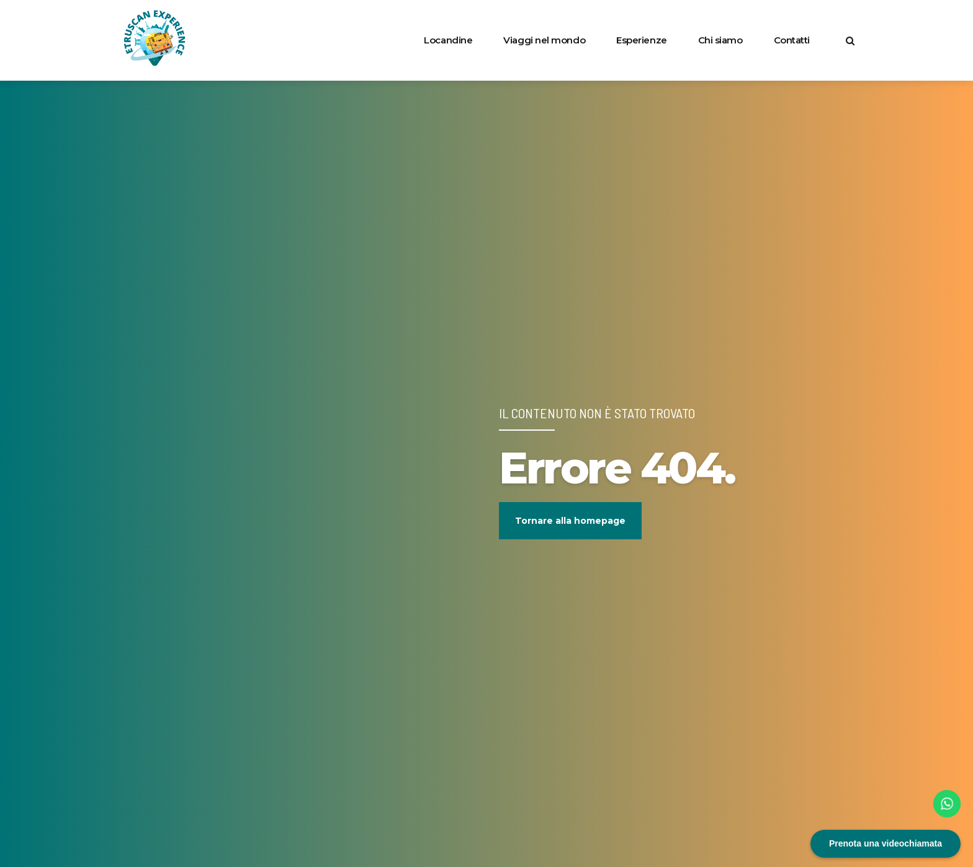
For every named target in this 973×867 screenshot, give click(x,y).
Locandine (448, 40)
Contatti (792, 40)
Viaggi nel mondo (544, 40)
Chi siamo (720, 40)
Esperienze (641, 40)
